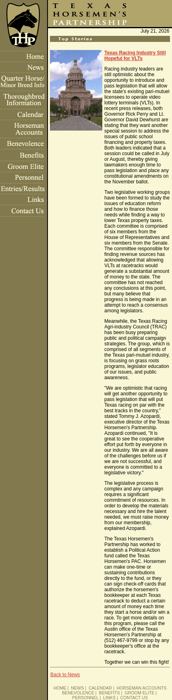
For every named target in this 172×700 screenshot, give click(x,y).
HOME (60, 687)
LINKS (109, 697)
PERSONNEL (85, 697)
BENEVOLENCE (78, 692)
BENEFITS (109, 692)
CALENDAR (100, 687)
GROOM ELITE (139, 692)
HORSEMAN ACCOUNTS (142, 687)
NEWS (77, 687)
